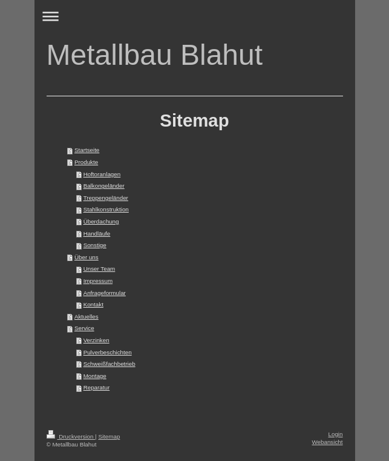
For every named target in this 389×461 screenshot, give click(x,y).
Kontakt (93, 304)
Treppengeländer (105, 197)
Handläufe (97, 233)
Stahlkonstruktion (106, 209)
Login (336, 434)
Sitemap (109, 436)
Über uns (86, 257)
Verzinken (96, 340)
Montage (94, 376)
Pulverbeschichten (107, 352)
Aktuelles (86, 316)
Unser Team (99, 268)
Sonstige (94, 245)
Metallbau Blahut (155, 55)
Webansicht (327, 442)
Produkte (86, 162)
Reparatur (96, 387)
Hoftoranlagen (102, 174)
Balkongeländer (104, 185)
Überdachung (101, 221)
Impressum (98, 280)
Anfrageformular (104, 293)
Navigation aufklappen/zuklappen (195, 16)
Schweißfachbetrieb (109, 363)
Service (84, 328)
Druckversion (71, 436)
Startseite (86, 150)
